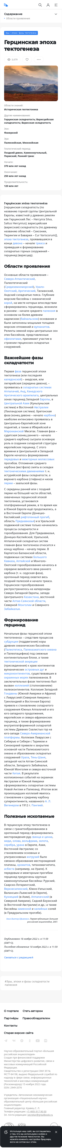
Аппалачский (40, 897)
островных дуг (34, 669)
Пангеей (37, 805)
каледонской (12, 379)
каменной (24, 909)
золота (43, 841)
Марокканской (14, 431)
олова (17, 841)
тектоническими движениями (24, 471)
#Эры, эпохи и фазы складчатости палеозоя (27, 983)
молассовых (46, 459)
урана (20, 845)
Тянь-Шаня (38, 757)
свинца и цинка (42, 837)
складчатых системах (37, 387)
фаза (18, 371)
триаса (40, 243)
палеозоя (49, 311)
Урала (25, 757)
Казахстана (31, 597)
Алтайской (23, 561)
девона (17, 243)
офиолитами (12, 339)
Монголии (25, 605)
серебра (9, 845)
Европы (45, 399)
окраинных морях (16, 677)
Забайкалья (12, 609)
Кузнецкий (11, 897)
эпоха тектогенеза (16, 239)
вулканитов (41, 327)
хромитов (23, 865)
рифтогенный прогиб (35, 517)
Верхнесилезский (16, 889)
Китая (16, 773)
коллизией (22, 685)
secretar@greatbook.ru (40, 1114)
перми (8, 483)
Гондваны (10, 693)
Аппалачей (11, 391)
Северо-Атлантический (19, 279)
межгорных (30, 459)
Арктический (27, 291)
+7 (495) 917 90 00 (36, 1111)
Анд (22, 391)
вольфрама (29, 841)
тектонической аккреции (21, 661)
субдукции (11, 641)
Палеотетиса (13, 649)
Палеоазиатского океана (40, 649)
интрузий (33, 857)
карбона (49, 415)
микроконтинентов (17, 673)
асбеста (9, 869)
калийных (40, 909)
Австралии (40, 407)
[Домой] (6, 5)
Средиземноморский (19, 287)
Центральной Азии (16, 403)
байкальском (29, 319)
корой (8, 303)
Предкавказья (25, 521)
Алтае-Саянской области (28, 601)
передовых (11, 459)
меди (7, 841)
